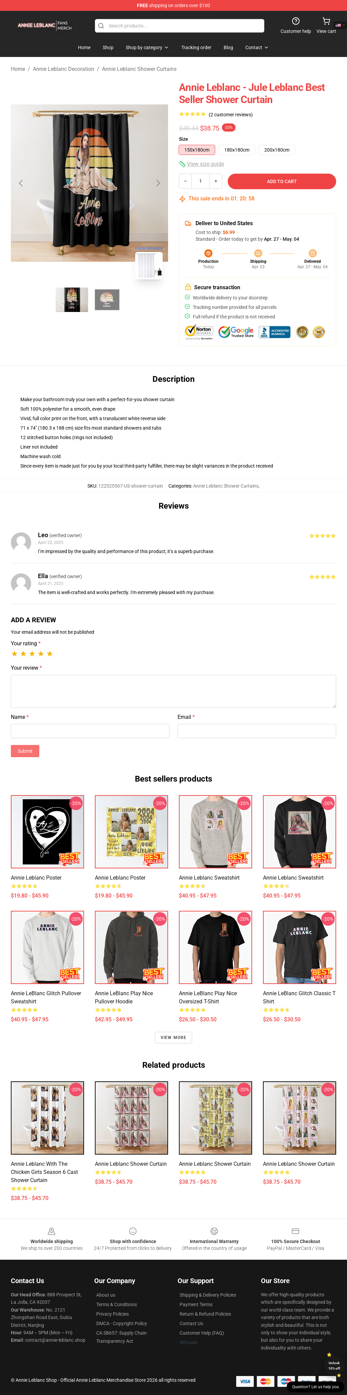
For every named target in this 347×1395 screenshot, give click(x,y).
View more (174, 1037)
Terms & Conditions (116, 1304)
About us (105, 1295)
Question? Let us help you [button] (315, 1386)
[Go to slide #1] (72, 300)
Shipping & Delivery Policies (208, 1295)
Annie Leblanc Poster (36, 878)
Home (18, 69)
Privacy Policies (112, 1314)
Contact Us (191, 1323)
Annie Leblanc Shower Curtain (131, 1164)
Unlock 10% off (334, 1365)
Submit (25, 751)
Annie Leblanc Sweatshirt (209, 878)
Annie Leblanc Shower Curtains (139, 69)
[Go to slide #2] (107, 300)
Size (183, 139)
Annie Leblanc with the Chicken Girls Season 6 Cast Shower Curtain (44, 1172)
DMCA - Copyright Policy (121, 1323)
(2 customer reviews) (231, 114)
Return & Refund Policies (205, 1314)
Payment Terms (196, 1304)
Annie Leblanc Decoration (63, 69)
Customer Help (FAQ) (202, 1333)
